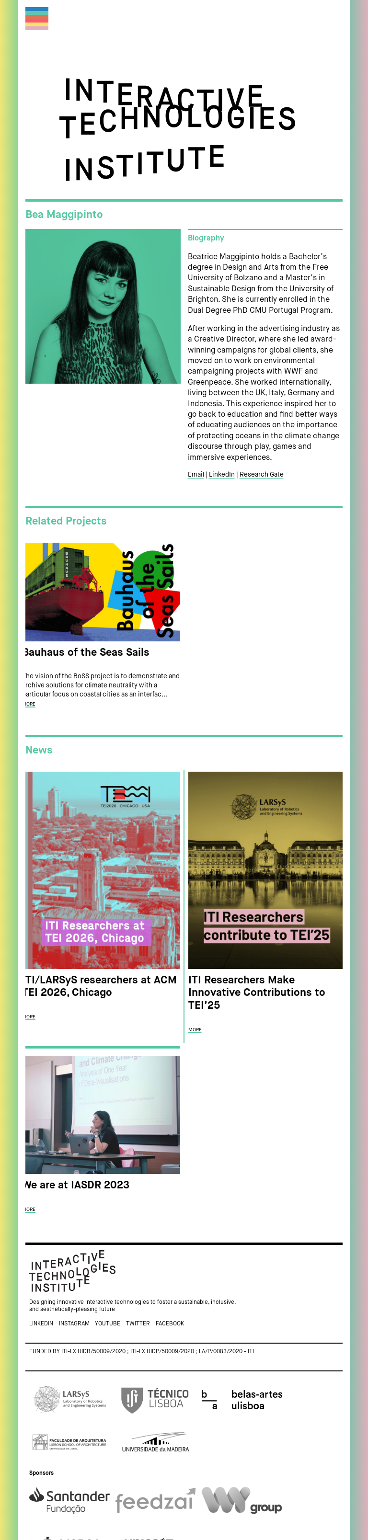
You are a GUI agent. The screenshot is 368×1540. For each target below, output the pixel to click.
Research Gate (262, 474)
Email (196, 474)
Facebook (170, 1324)
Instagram (74, 1324)
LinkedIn (222, 474)
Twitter (138, 1324)
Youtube (107, 1324)
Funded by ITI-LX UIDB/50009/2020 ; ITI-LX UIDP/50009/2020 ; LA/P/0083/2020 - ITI (141, 1352)
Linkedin (41, 1324)
